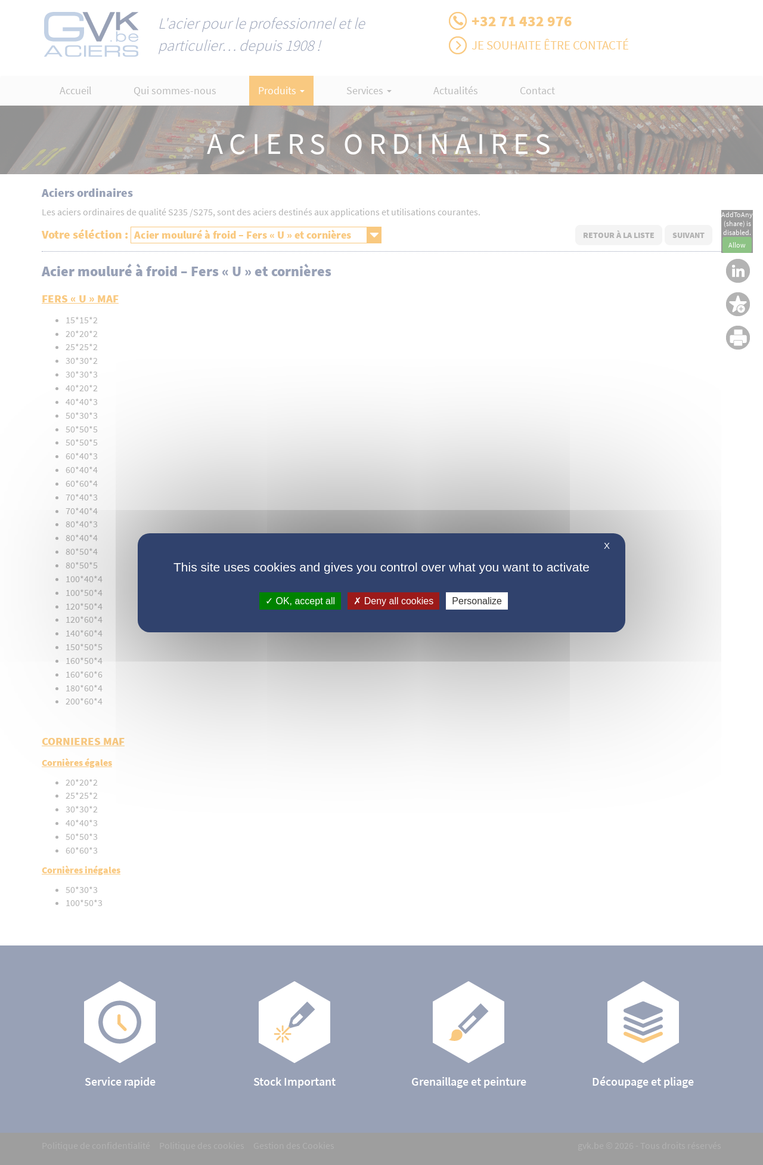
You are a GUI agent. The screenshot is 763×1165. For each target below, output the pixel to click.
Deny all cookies (393, 600)
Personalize (477, 600)
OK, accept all (300, 600)
